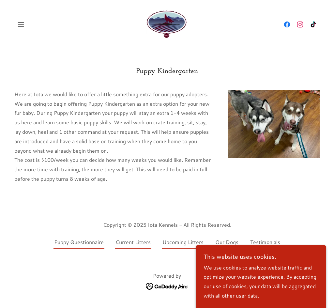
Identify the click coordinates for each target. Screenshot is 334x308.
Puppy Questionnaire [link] (79, 242)
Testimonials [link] (265, 242)
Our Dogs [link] (226, 242)
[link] (167, 23)
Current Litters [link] (133, 242)
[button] (20, 24)
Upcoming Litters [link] (183, 242)
